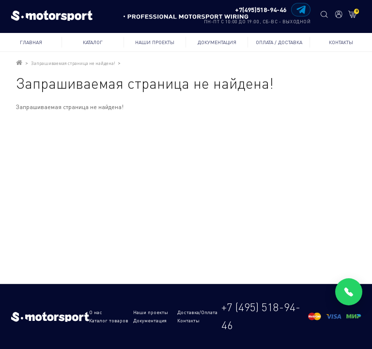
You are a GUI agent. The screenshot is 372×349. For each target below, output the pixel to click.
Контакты (341, 42)
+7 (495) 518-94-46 (260, 316)
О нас (95, 312)
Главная (31, 42)
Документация (217, 42)
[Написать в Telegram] (300, 9)
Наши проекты (154, 42)
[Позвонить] (348, 291)
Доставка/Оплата (197, 312)
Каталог (93, 42)
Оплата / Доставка (279, 42)
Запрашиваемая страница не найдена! (73, 63)
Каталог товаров (108, 320)
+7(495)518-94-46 (260, 10)
